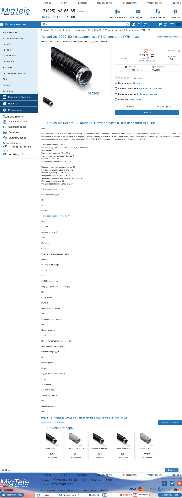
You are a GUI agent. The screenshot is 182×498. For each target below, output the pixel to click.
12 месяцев (135, 99)
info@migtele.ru (18, 154)
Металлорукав (79, 30)
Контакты (47, 3)
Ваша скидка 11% (147, 60)
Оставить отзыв (170, 422)
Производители (129, 3)
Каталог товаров (13, 24)
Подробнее (52, 457)
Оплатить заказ (17, 138)
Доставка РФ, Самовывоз (151, 88)
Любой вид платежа (147, 94)
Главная (45, 30)
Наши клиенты (104, 3)
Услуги (64, 3)
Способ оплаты (154, 3)
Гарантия (176, 3)
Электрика (56, 30)
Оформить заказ (170, 495)
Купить (147, 112)
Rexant (66, 30)
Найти (171, 470)
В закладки (172, 51)
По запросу (138, 83)
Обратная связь (82, 11)
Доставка (82, 3)
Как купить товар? (19, 121)
